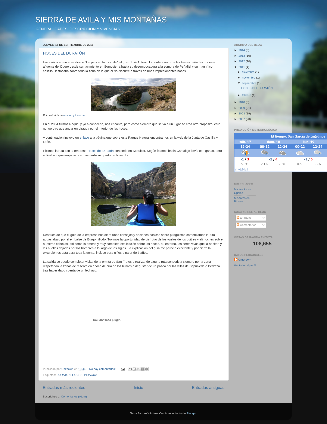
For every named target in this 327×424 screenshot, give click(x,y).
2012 (242, 61)
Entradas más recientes (64, 387)
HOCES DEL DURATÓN (64, 53)
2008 (242, 113)
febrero (247, 95)
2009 (242, 108)
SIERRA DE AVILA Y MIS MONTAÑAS (101, 19)
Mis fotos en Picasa (242, 199)
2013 (242, 55)
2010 (242, 102)
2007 (242, 119)
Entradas (244, 217)
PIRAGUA (90, 375)
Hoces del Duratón (101, 151)
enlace (84, 137)
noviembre (249, 77)
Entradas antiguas (208, 387)
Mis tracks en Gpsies (242, 191)
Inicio (138, 387)
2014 (242, 50)
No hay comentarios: (102, 369)
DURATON (64, 375)
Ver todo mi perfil (245, 265)
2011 (242, 67)
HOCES (77, 375)
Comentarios (246, 225)
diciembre (248, 72)
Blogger (191, 413)
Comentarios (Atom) (74, 396)
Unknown (244, 259)
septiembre (249, 83)
